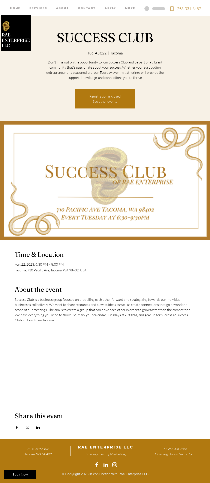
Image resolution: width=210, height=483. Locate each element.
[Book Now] (20, 474)
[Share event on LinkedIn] (38, 427)
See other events (105, 101)
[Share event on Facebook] (17, 427)
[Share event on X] (27, 427)
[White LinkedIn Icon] (105, 465)
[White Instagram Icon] (114, 465)
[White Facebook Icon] (96, 465)
